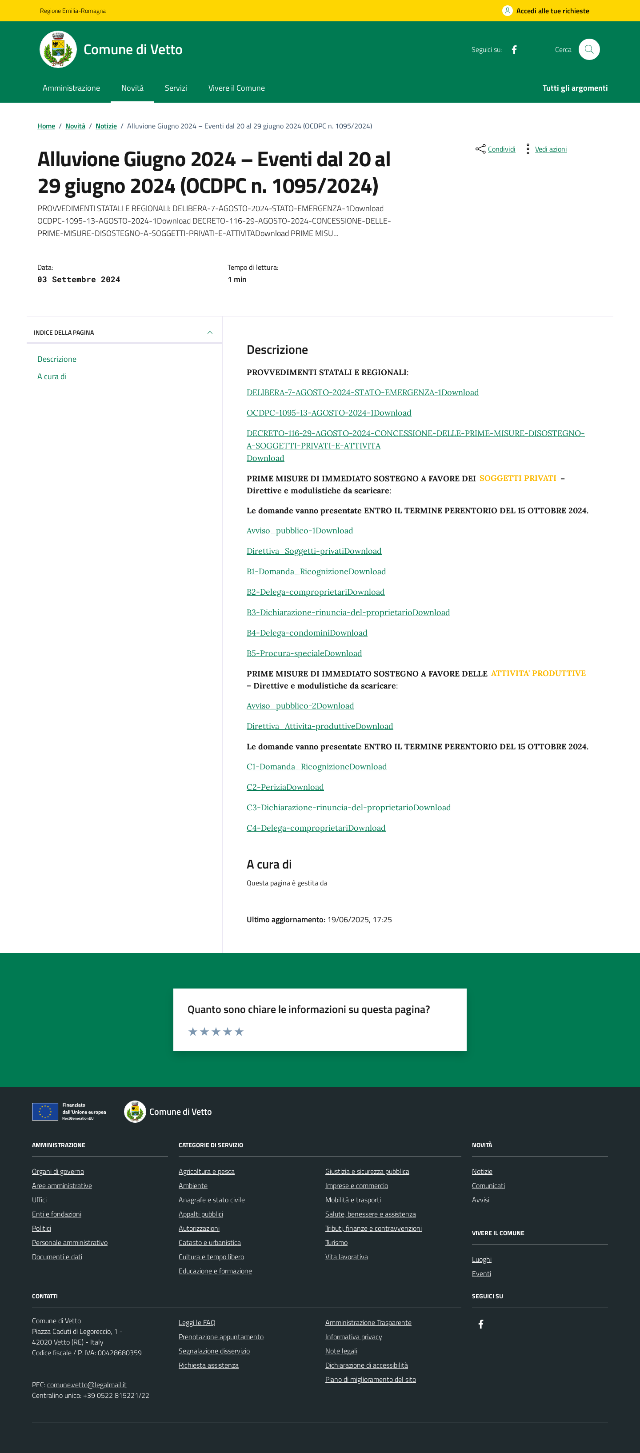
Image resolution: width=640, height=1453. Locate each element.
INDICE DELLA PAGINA (124, 332)
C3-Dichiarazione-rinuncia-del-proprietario (330, 807)
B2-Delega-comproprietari (297, 592)
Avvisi (480, 1199)
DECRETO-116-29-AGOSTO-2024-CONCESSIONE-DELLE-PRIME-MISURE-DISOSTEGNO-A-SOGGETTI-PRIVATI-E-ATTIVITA (416, 439)
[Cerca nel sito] (589, 49)
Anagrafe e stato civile (212, 1199)
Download (460, 392)
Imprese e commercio (356, 1185)
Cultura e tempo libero (211, 1256)
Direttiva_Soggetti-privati (295, 551)
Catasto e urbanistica (210, 1242)
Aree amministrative (62, 1185)
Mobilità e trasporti (353, 1199)
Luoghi (482, 1259)
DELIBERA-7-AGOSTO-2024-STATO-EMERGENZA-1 (344, 392)
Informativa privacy (353, 1336)
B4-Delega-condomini (288, 633)
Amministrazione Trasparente (368, 1322)
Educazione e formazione (215, 1270)
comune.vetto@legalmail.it (87, 1384)
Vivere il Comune (236, 88)
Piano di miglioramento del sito (370, 1379)
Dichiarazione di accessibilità (366, 1365)
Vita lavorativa (346, 1256)
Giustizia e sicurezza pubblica (367, 1171)
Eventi (481, 1273)
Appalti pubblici (201, 1214)
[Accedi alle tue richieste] (546, 10)
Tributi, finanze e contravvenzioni (373, 1228)
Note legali (341, 1350)
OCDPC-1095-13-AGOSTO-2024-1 (310, 413)
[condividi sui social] (494, 149)
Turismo (336, 1242)
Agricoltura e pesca (207, 1171)
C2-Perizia (266, 787)
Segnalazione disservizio (214, 1350)
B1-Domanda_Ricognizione (297, 571)
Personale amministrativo (70, 1242)
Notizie (482, 1171)
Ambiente (193, 1185)
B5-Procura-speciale (285, 653)
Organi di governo (58, 1171)
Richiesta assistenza (209, 1365)
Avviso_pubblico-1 (281, 530)
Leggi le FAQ (197, 1322)
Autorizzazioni (199, 1228)
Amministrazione (71, 88)
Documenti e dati (57, 1256)
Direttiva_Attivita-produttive (301, 726)
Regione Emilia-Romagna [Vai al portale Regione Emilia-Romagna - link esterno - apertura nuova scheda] (73, 10)
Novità (132, 88)
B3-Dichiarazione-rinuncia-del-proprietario (329, 612)
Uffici (39, 1199)
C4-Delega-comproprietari (297, 828)
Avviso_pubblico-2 (281, 705)
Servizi (176, 88)
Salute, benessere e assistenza (370, 1214)
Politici (41, 1228)
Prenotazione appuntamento (221, 1336)
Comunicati (488, 1185)
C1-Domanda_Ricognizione (298, 766)
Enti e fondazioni (56, 1214)
